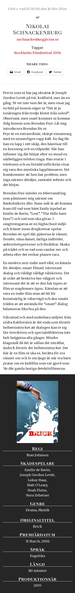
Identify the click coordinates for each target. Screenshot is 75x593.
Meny (67, 7)
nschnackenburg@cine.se (38, 39)
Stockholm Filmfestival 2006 (37, 53)
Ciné (12, 7)
